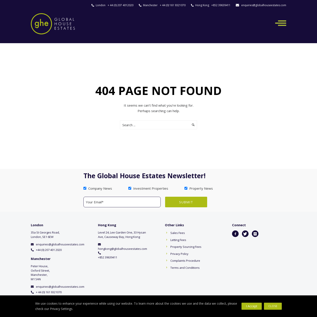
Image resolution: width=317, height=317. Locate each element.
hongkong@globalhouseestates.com (122, 249)
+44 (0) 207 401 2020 (49, 250)
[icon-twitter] (245, 233)
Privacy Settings (61, 309)
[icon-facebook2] (235, 233)
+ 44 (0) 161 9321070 (173, 5)
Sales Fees (177, 233)
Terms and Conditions (185, 268)
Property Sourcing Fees (185, 247)
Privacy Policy (179, 254)
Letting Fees (178, 240)
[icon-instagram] (255, 233)
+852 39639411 (220, 5)
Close (272, 306)
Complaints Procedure (185, 261)
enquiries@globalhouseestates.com (263, 5)
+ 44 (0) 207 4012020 (120, 5)
